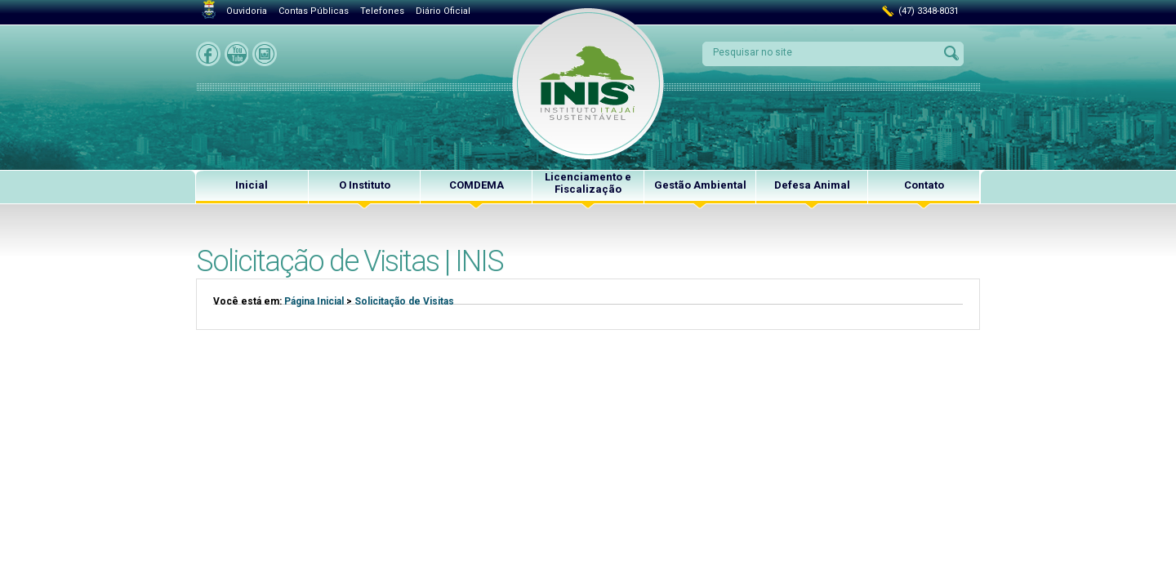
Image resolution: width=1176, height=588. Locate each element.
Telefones (382, 11)
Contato (924, 185)
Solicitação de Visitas (404, 301)
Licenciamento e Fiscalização (588, 183)
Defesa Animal (812, 185)
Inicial (251, 185)
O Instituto (364, 185)
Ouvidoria (246, 11)
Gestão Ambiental (700, 185)
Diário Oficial (443, 11)
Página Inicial (314, 301)
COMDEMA (476, 185)
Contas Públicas (313, 11)
